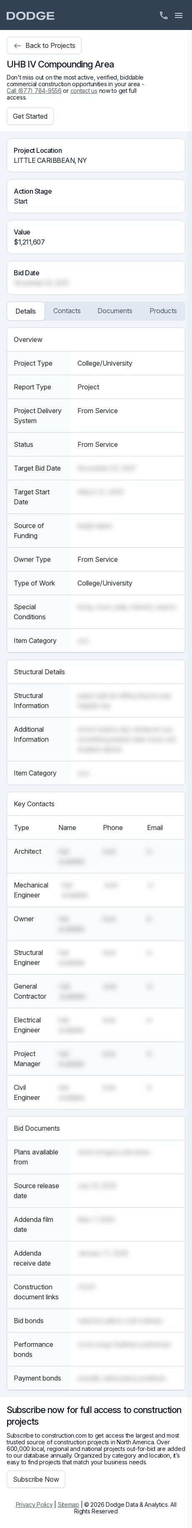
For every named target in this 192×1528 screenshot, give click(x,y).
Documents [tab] (114, 311)
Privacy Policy (34, 1504)
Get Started (30, 116)
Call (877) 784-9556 (34, 90)
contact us (83, 90)
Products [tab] (163, 311)
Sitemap (68, 1504)
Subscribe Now (36, 1479)
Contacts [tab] (67, 311)
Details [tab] (25, 311)
